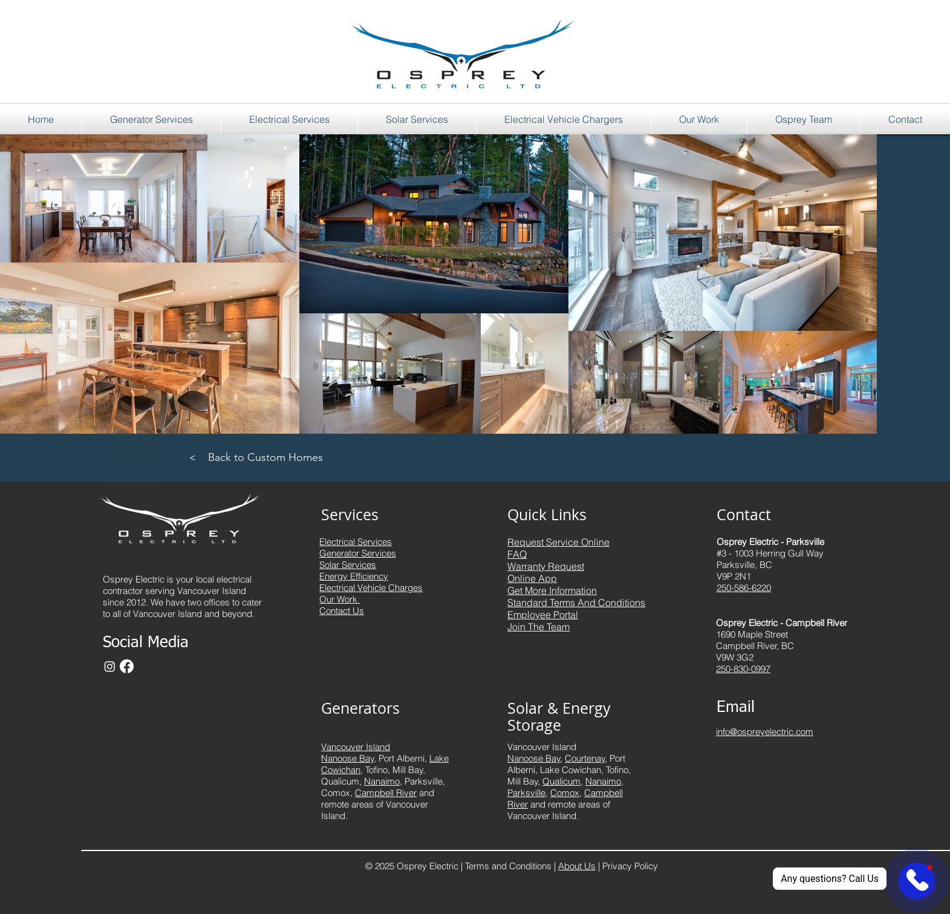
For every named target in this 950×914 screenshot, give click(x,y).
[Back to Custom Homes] (266, 457)
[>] (192, 457)
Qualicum (561, 781)
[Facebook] (127, 666)
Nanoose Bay (534, 758)
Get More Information (552, 590)
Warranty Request (545, 566)
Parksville (526, 792)
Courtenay (585, 758)
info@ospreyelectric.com (764, 731)
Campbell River (386, 792)
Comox (564, 792)
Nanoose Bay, (348, 758)
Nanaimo (382, 781)
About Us (577, 866)
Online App (532, 578)
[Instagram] (110, 666)
